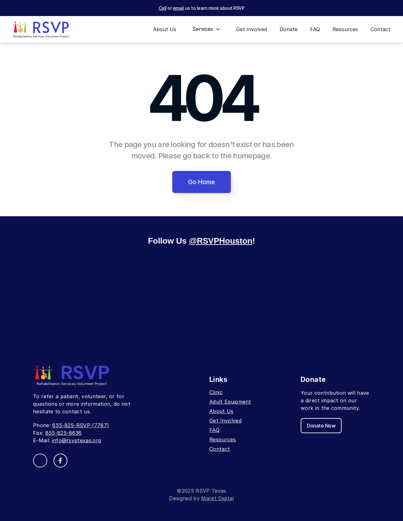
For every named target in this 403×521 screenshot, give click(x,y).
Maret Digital (217, 498)
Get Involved (225, 420)
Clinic (216, 392)
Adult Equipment (230, 402)
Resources (222, 439)
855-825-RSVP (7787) (80, 425)
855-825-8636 (63, 433)
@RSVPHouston (221, 241)
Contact (219, 449)
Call (163, 8)
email (178, 8)
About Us (221, 411)
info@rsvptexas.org (76, 440)
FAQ (214, 430)
